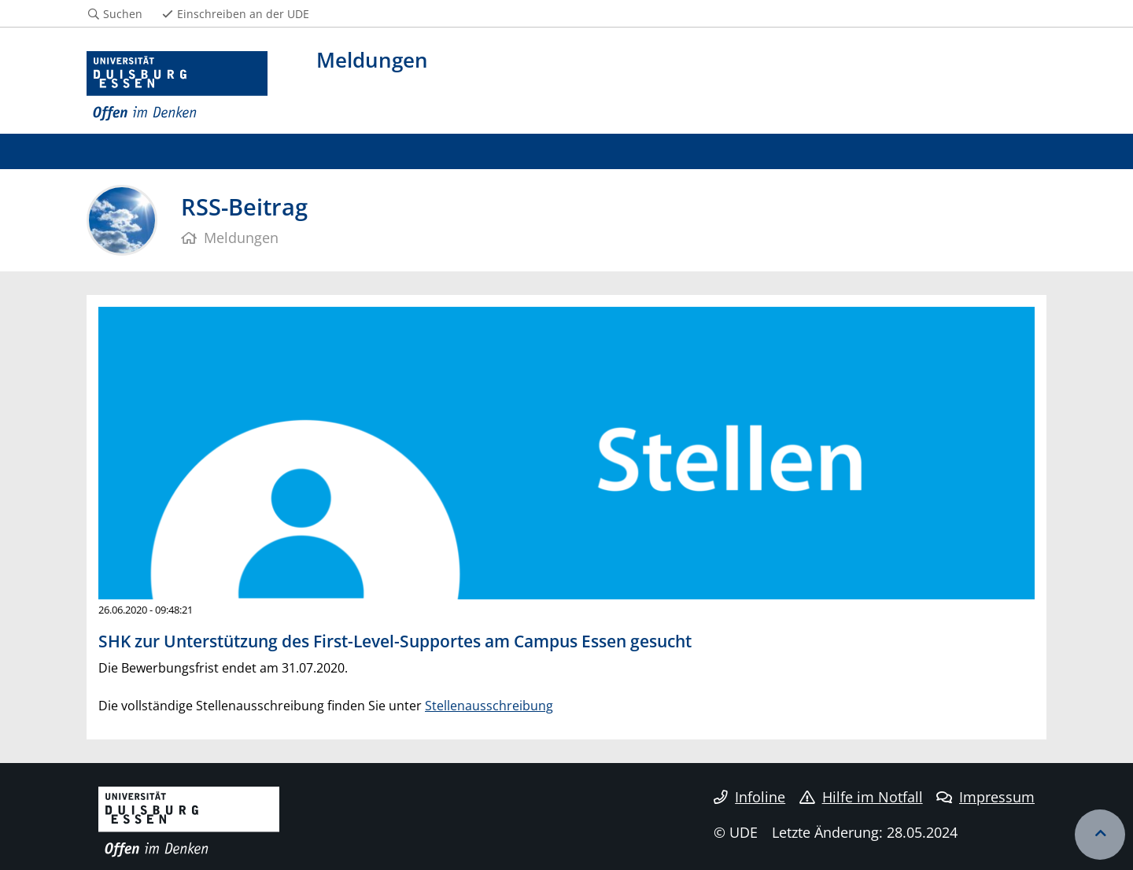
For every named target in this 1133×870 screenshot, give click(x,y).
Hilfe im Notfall (861, 796)
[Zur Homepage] (177, 86)
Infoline (749, 796)
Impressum (985, 796)
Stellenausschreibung (489, 705)
